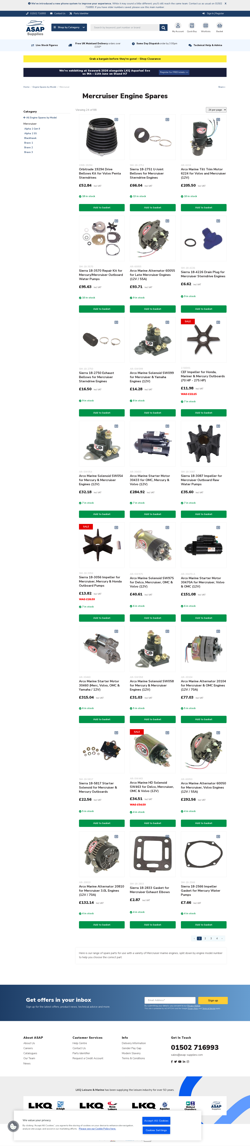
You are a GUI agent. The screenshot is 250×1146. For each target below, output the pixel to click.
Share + (221, 87)
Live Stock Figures (47, 45)
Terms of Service (208, 1008)
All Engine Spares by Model (40, 117)
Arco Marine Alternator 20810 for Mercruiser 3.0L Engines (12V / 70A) (101, 890)
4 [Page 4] (217, 938)
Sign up (213, 1000)
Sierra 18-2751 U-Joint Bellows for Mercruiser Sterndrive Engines (147, 173)
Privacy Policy (193, 1008)
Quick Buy (192, 27)
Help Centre (80, 1043)
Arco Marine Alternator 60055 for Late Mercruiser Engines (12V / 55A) (152, 275)
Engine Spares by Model (44, 87)
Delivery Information (134, 1043)
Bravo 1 (28, 142)
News (27, 1063)
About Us (29, 1043)
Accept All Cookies (156, 1120)
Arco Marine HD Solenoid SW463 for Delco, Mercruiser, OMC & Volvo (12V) (152, 787)
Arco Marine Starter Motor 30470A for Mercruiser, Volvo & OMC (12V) (202, 582)
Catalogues (30, 1053)
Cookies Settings (156, 1130)
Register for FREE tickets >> (174, 72)
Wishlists (206, 27)
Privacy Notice (193, 1005)
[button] (13, 1126)
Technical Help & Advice (207, 45)
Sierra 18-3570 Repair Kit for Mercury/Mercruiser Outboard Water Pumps (101, 275)
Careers (28, 1048)
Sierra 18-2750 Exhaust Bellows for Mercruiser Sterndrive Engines (96, 377)
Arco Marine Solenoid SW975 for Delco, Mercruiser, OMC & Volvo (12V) (152, 582)
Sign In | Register (213, 13)
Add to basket (101, 207)
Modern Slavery (131, 1053)
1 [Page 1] (199, 938)
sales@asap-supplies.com (187, 1055)
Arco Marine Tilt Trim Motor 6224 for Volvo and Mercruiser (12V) (203, 173)
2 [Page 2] (205, 938)
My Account (178, 27)
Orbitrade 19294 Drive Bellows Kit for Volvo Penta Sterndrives (100, 173)
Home (26, 87)
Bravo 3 (28, 152)
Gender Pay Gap (131, 1048)
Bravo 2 (28, 147)
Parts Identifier (81, 1053)
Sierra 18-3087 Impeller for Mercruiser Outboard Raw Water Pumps (201, 480)
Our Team (29, 1058)
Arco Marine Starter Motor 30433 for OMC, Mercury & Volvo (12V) (150, 480)
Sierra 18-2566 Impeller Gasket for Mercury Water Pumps (200, 890)
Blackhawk (30, 138)
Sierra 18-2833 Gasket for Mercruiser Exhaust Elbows (150, 890)
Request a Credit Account (88, 1058)
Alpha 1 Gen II (32, 128)
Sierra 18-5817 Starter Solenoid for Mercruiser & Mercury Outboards (98, 787)
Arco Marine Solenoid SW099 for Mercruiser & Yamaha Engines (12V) (152, 377)
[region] (107, 1125)
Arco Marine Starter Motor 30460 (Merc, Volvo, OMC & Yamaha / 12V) (99, 685)
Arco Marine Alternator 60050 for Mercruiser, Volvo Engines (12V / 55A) (203, 787)
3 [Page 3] (211, 938)
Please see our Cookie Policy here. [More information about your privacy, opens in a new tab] (97, 1129)
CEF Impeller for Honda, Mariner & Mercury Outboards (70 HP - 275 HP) (203, 376)
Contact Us (79, 1048)
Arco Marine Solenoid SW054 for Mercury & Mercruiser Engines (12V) (101, 480)
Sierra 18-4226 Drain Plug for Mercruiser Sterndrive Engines (203, 274)
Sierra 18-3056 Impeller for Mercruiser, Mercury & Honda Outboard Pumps (100, 581)
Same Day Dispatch (156, 43)
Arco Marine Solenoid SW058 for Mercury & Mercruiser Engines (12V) (152, 685)
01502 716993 (195, 1047)
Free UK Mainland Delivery (97, 45)
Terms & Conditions (133, 1058)
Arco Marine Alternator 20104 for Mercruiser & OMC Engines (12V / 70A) (203, 685)
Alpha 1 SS (30, 133)
